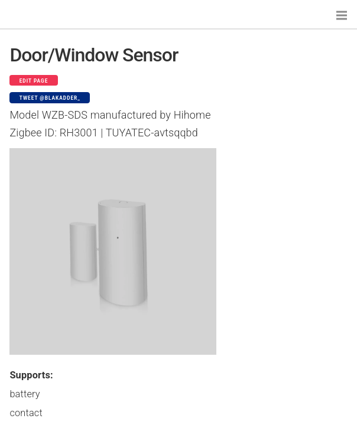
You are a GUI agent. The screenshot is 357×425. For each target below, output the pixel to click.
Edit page (34, 81)
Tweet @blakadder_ (50, 98)
